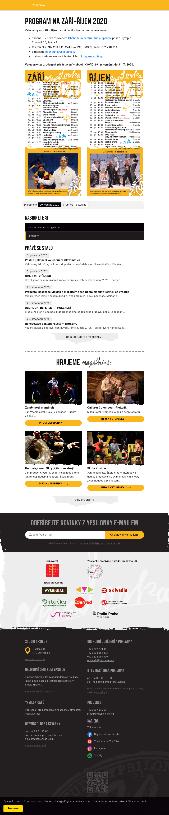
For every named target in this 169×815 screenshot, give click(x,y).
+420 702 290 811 (97, 649)
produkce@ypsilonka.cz (100, 713)
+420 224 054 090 (97, 656)
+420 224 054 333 (97, 652)
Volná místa (94, 727)
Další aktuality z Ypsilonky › (84, 337)
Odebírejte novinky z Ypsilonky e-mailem (84, 523)
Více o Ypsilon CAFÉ (35, 745)
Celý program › (84, 499)
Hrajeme (68, 362)
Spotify (94, 755)
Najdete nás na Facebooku (105, 734)
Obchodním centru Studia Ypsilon (89, 38)
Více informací (137, 801)
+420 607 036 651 (97, 710)
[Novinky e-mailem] (65, 535)
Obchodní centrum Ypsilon (44, 227)
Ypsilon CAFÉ (34, 702)
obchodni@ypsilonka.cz (60, 51)
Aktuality (81, 204)
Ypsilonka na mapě (35, 659)
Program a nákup (92, 56)
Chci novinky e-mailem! (124, 534)
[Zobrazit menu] (138, 5)
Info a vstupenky (50, 423)
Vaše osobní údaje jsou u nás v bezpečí (100, 543)
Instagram (96, 748)
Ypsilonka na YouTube (103, 741)
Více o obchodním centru (38, 691)
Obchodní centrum (39, 669)
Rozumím (13, 808)
